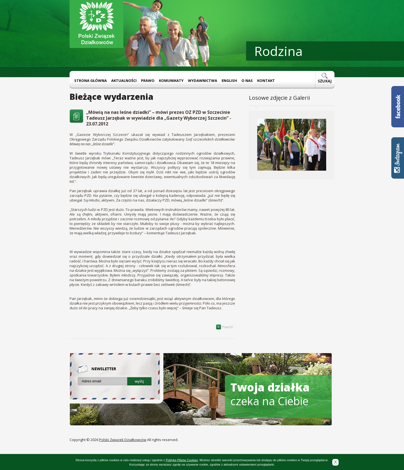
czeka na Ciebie (270, 394)
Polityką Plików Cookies (182, 460)
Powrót (224, 327)
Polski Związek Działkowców (122, 439)
